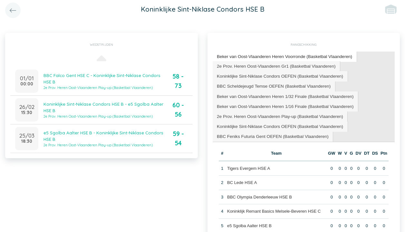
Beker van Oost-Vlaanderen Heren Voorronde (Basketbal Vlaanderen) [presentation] (282, 56)
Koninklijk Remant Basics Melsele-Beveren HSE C (273, 207)
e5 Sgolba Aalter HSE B (249, 221)
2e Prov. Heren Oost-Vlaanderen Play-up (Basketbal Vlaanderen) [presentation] (277, 113)
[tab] (282, 57)
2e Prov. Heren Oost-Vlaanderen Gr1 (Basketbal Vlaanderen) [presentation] (274, 65)
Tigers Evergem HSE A (248, 164)
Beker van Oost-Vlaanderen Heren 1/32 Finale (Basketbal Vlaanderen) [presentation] (282, 94)
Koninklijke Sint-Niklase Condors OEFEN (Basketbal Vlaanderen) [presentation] (277, 74)
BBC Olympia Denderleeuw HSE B (259, 193)
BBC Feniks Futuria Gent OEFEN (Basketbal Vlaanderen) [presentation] (270, 132)
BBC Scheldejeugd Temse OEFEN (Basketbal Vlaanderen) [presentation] (271, 84)
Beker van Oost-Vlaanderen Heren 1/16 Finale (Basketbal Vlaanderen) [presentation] (282, 104)
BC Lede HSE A (242, 178)
